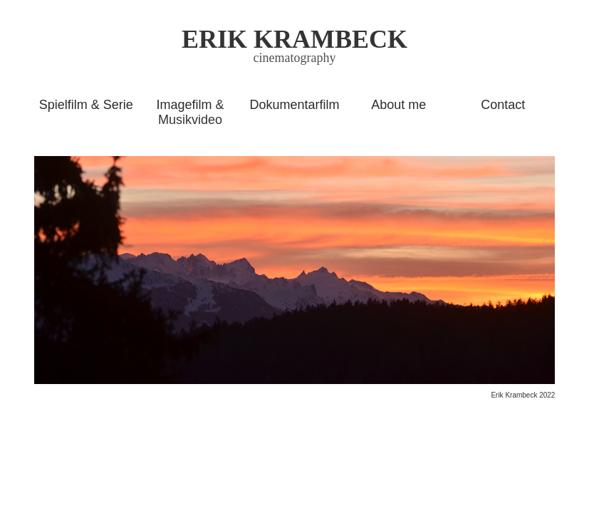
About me (398, 105)
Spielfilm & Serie (86, 105)
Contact (503, 105)
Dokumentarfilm (294, 105)
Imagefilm (184, 105)
